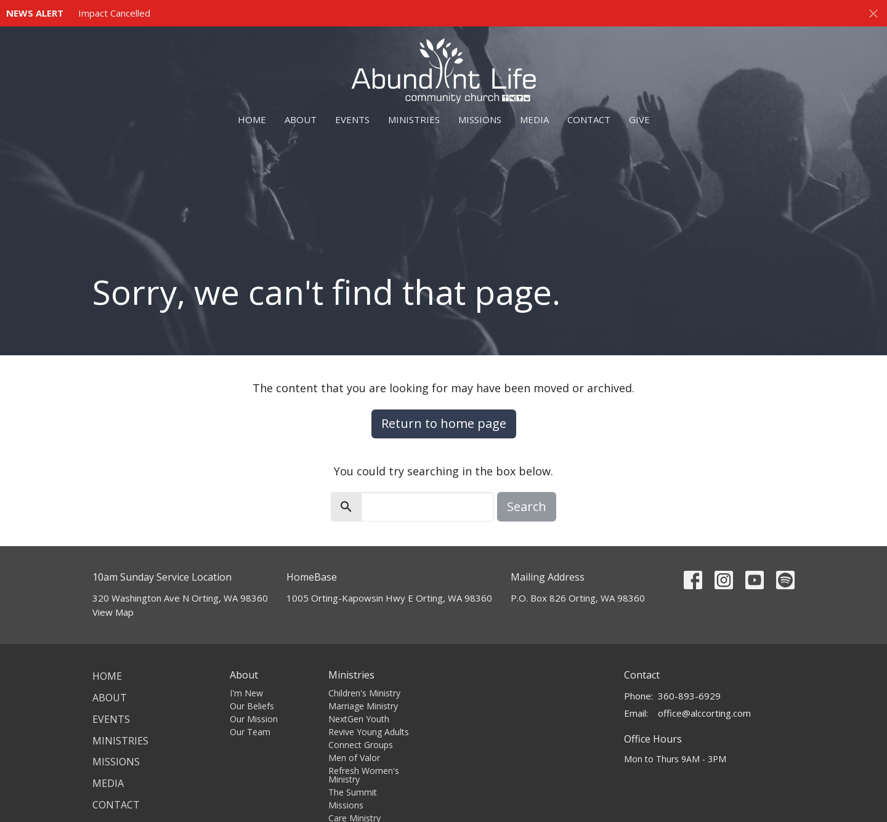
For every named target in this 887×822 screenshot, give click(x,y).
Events (352, 119)
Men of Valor (354, 758)
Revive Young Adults (368, 732)
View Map (113, 612)
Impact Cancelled (114, 13)
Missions (479, 119)
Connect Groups (360, 745)
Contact (588, 119)
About (301, 119)
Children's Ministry (364, 693)
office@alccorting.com (704, 713)
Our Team (250, 732)
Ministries (414, 119)
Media (534, 119)
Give (639, 119)
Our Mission (254, 719)
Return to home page (443, 423)
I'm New (246, 693)
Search (526, 506)
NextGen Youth (358, 719)
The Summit (352, 792)
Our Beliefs (252, 706)
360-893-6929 (689, 696)
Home (252, 119)
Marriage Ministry (363, 706)
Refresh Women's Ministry (363, 775)
